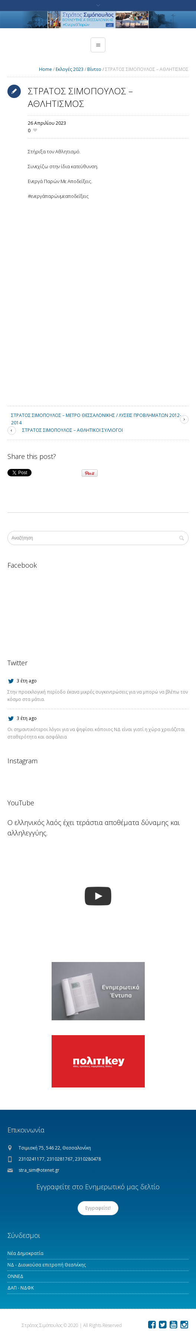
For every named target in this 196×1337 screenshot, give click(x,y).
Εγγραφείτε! (98, 1208)
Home (45, 69)
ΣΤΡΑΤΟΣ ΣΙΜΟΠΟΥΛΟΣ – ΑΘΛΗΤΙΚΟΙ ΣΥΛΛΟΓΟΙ (72, 430)
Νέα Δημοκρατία (25, 1253)
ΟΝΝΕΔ (15, 1276)
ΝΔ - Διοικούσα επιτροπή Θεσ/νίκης (46, 1265)
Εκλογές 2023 (70, 69)
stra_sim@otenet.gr (39, 1170)
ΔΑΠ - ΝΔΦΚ (20, 1288)
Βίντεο (94, 69)
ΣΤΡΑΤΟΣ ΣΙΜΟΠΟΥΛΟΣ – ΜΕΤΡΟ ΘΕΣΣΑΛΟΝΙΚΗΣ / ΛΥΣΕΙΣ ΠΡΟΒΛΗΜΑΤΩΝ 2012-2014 (96, 419)
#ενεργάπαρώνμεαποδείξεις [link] (58, 196)
